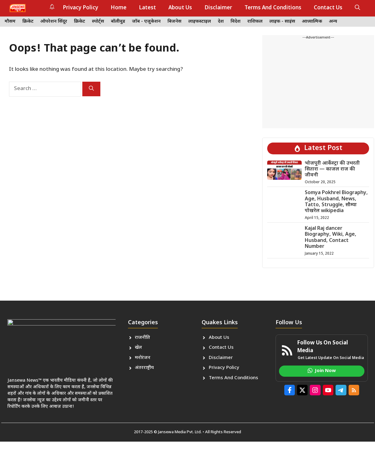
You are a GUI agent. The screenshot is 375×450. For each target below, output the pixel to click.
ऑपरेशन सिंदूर (53, 22)
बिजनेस (174, 22)
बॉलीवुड (118, 22)
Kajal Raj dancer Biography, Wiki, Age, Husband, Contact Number (330, 237)
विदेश (235, 22)
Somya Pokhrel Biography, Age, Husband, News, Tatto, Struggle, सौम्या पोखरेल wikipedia (336, 202)
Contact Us (328, 8)
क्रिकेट (28, 22)
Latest (147, 8)
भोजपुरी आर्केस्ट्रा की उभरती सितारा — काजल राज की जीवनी (332, 169)
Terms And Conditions (273, 8)
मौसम (10, 22)
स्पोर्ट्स (98, 22)
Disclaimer (218, 8)
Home (118, 8)
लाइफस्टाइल (199, 22)
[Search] (91, 89)
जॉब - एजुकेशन (146, 22)
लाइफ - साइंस (282, 22)
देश (221, 22)
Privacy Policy (80, 8)
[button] (357, 8)
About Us (180, 8)
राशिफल (255, 22)
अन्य (333, 22)
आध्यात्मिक (312, 22)
